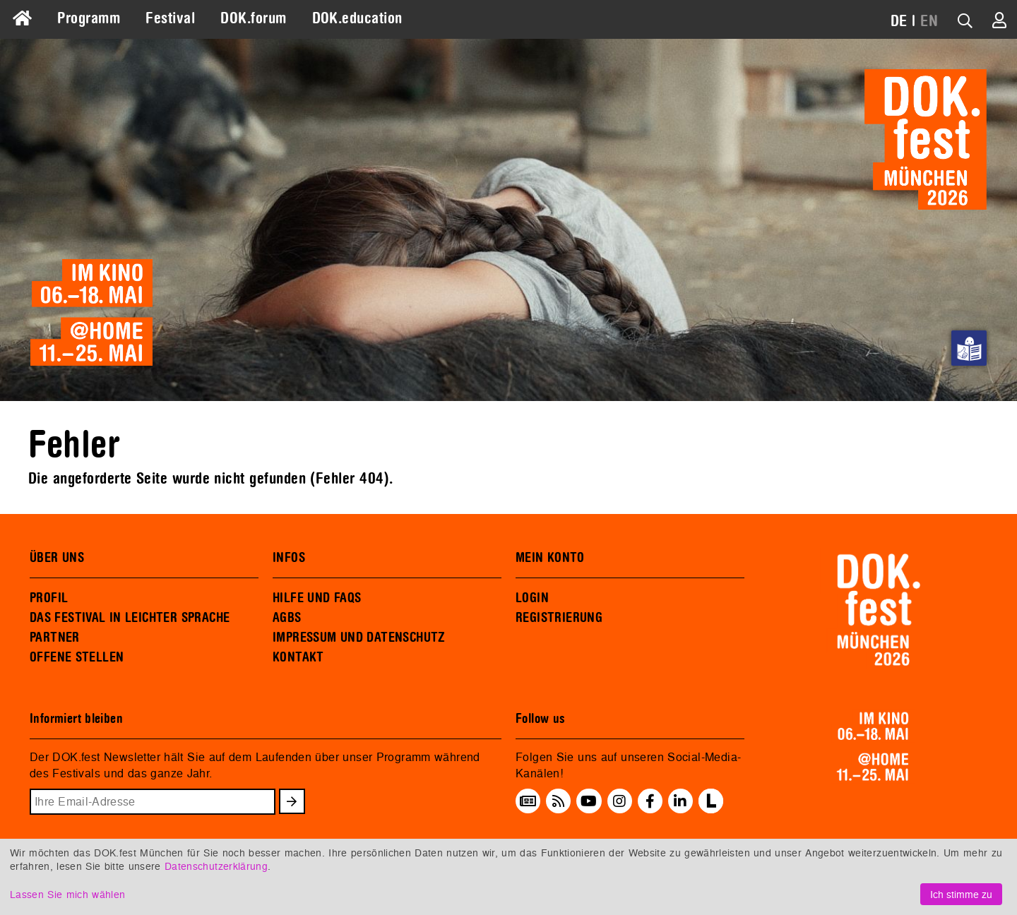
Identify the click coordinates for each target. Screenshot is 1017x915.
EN (929, 21)
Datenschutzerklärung (216, 866)
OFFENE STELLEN (77, 657)
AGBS (287, 618)
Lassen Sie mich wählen (67, 894)
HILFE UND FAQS (317, 598)
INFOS (289, 558)
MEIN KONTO (550, 558)
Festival (170, 18)
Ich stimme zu (961, 894)
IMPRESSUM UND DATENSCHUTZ (359, 637)
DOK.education (357, 18)
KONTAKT (298, 657)
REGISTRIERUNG (559, 618)
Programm (88, 18)
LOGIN (532, 598)
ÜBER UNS (57, 558)
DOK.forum (253, 18)
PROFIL (49, 598)
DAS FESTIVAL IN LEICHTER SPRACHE (130, 618)
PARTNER (55, 637)
